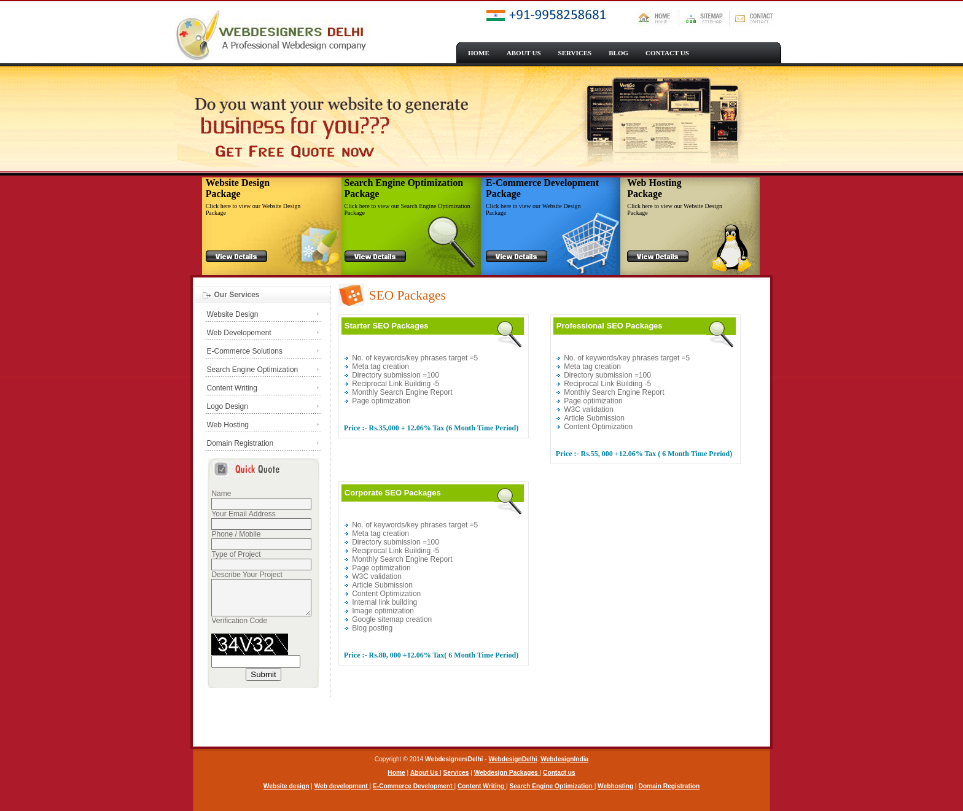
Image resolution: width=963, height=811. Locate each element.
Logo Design (227, 406)
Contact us (559, 772)
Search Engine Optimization (252, 369)
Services (456, 772)
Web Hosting (228, 425)
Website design (286, 786)
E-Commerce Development (413, 786)
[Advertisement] (553, 710)
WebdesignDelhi (513, 759)
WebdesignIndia (564, 759)
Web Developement (239, 332)
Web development (342, 786)
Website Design (233, 314)
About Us (425, 772)
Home (396, 772)
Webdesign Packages (507, 772)
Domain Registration (240, 443)
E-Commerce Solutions (245, 351)
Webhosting (615, 786)
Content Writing (232, 388)
